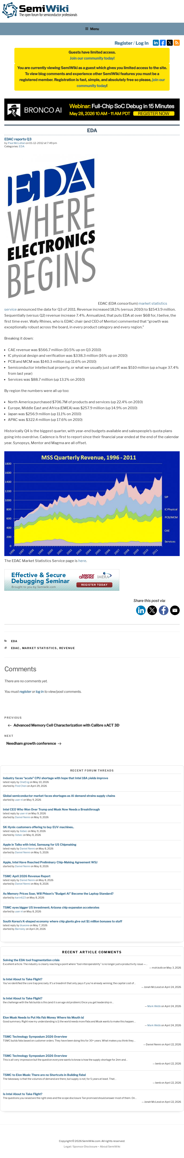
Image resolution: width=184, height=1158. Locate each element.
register (25, 691)
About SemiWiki (110, 1146)
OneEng (24, 782)
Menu (92, 29)
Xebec (23, 831)
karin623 (20, 897)
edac (15, 648)
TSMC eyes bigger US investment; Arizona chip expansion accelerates (51, 907)
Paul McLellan (16, 143)
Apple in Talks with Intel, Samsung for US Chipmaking (39, 844)
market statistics (39, 648)
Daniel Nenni (22, 817)
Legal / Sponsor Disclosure (81, 1146)
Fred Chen (21, 786)
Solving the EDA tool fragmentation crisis (31, 960)
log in (40, 691)
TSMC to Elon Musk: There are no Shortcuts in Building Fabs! (44, 1075)
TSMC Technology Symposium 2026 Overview (35, 1036)
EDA (21, 146)
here (82, 561)
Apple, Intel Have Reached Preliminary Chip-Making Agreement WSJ (50, 862)
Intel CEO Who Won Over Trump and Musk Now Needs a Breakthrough (51, 809)
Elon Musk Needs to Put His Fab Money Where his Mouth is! (43, 1017)
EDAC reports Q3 (17, 139)
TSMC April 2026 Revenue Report (26, 876)
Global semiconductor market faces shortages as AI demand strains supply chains (59, 796)
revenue (67, 648)
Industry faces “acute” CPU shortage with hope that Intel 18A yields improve (55, 778)
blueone (24, 925)
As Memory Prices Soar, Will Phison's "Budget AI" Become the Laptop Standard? (58, 893)
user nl (19, 799)
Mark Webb (154, 1006)
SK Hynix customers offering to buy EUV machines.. (38, 827)
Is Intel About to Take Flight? (22, 979)
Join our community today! (92, 58)
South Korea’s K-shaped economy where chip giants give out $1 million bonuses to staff (62, 921)
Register (123, 43)
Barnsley (20, 929)
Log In (142, 43)
